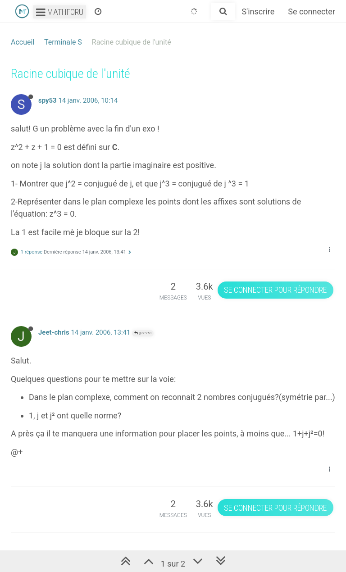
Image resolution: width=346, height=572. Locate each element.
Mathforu (59, 12)
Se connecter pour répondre (275, 290)
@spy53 (142, 333)
